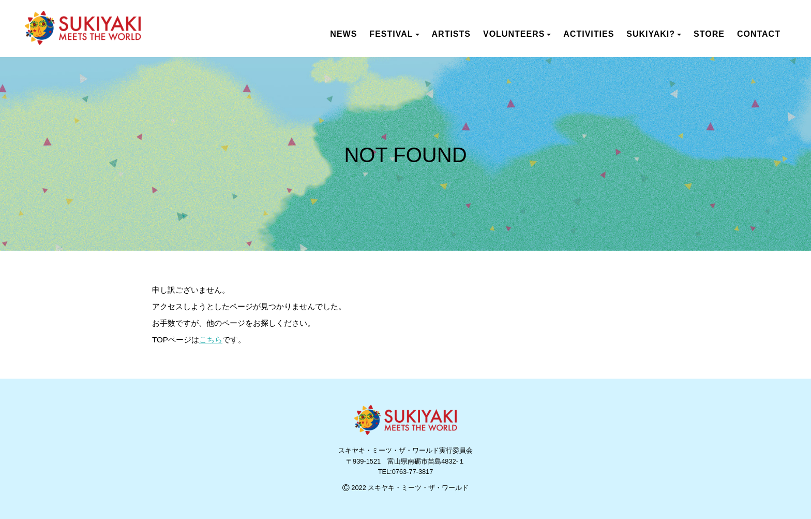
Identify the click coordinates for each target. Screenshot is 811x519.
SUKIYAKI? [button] (653, 34)
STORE (709, 34)
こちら (210, 339)
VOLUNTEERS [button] (517, 34)
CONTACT (758, 34)
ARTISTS (451, 34)
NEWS (343, 34)
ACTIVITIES (588, 34)
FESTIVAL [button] (394, 34)
